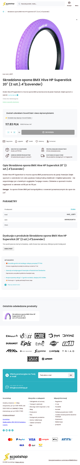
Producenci (33, 412)
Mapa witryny (20, 462)
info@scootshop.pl (18, 387)
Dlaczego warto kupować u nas (39, 407)
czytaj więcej (12, 95)
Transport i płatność (36, 404)
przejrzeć (58, 424)
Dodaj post (8, 248)
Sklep (31, 409)
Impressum (58, 419)
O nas (57, 404)
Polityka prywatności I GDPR (64, 412)
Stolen (73, 209)
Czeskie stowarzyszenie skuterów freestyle (65, 416)
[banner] (8, 4)
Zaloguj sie (71, 375)
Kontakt (57, 409)
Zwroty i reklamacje (36, 420)
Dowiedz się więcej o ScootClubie (19, 118)
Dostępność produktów (37, 417)
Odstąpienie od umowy (37, 401)
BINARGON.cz (73, 460)
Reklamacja (59, 422)
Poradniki (58, 407)
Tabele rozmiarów (35, 423)
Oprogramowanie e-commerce (59, 460)
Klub (31, 425)
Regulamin (58, 401)
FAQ (31, 415)
